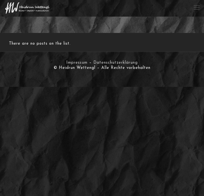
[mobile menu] (196, 8)
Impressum (76, 63)
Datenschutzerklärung (115, 63)
